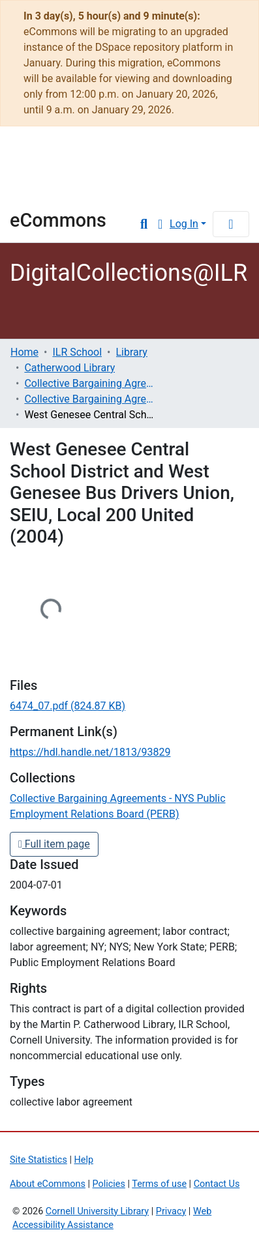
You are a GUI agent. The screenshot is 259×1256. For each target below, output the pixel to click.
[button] (160, 224)
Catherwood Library (69, 368)
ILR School (77, 352)
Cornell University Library (97, 1211)
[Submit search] (144, 224)
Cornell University (75, 156)
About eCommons (47, 1184)
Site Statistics (38, 1159)
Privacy (171, 1211)
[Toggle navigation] (231, 224)
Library (49, 191)
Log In (184, 224)
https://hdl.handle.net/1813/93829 (90, 752)
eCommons (58, 220)
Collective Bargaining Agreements (89, 383)
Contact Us (217, 1184)
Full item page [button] (54, 844)
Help (83, 1159)
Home (24, 352)
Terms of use (159, 1184)
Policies (109, 1184)
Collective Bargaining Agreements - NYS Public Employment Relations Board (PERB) (89, 399)
